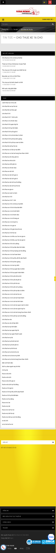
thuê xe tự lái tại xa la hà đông (11, 417)
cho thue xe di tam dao (9, 168)
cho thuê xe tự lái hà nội (9, 348)
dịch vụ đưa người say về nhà (11, 366)
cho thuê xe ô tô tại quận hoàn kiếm (13, 272)
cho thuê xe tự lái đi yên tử (10, 345)
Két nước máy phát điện (9, 88)
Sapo (11, 538)
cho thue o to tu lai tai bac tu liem (12, 135)
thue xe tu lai (6, 402)
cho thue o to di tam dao (9, 121)
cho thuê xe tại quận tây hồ (10, 330)
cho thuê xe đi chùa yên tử (10, 157)
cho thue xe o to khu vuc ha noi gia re (13, 236)
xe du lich (5, 420)
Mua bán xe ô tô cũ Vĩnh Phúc (11, 76)
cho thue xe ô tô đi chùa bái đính (12, 207)
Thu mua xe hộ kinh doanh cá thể (12, 82)
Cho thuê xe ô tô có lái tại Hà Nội (12, 58)
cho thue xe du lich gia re (10, 175)
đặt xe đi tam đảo (7, 363)
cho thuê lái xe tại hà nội (9, 106)
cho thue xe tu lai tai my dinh (11, 355)
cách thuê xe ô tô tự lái (9, 103)
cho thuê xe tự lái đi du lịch (10, 341)
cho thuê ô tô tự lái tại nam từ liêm (12, 142)
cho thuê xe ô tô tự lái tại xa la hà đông (14, 316)
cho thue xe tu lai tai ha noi (10, 352)
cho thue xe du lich (8, 171)
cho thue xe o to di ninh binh (10, 211)
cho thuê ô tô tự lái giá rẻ (9, 131)
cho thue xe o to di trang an (10, 218)
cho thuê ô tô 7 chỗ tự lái (9, 117)
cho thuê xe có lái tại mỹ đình (11, 149)
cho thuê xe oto (7, 319)
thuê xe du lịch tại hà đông (10, 384)
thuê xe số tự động (8, 399)
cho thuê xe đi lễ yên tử (9, 164)
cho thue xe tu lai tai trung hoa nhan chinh (15, 359)
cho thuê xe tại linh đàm (9, 327)
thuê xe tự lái (6, 406)
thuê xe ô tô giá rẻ (7, 388)
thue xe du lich (6, 373)
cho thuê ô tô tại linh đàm (10, 128)
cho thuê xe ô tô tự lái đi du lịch (11, 276)
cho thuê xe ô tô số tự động (10, 243)
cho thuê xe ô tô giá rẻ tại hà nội (12, 229)
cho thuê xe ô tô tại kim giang (11, 261)
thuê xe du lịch (6, 377)
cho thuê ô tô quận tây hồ (10, 124)
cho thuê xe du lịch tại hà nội (11, 186)
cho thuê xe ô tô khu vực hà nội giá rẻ (13, 240)
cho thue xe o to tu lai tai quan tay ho (13, 308)
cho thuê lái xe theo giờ (9, 110)
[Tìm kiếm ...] (28, 24)
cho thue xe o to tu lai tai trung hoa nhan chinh (16, 312)
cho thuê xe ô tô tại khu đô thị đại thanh (14, 258)
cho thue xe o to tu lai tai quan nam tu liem (15, 305)
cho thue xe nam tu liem (9, 193)
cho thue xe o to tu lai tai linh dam (12, 301)
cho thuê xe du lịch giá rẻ (10, 178)
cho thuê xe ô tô (7, 196)
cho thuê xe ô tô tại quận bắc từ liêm (13, 269)
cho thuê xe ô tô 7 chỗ (9, 200)
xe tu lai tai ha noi (7, 424)
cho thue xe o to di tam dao (10, 215)
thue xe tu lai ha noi (8, 410)
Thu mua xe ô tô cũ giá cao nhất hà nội (14, 70)
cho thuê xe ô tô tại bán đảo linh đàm (13, 247)
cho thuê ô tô (6, 113)
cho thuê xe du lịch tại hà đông (11, 182)
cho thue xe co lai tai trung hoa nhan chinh (15, 153)
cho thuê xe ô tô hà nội (9, 233)
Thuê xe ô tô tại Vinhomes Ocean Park (14, 64)
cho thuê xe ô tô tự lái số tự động (12, 287)
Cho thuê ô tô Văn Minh (21, 535)
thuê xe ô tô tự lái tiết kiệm (10, 395)
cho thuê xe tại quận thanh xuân (12, 334)
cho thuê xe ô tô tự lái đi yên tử (11, 280)
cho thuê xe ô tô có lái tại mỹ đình (12, 204)
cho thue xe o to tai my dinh (10, 265)
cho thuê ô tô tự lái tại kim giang (12, 139)
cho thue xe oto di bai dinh (10, 323)
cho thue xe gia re (7, 189)
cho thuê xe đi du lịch (8, 160)
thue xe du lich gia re (8, 381)
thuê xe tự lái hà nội (8, 413)
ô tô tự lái (5, 370)
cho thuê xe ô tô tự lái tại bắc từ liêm (13, 290)
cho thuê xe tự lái (7, 337)
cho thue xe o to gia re (9, 225)
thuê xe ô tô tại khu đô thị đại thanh (13, 392)
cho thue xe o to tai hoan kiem (11, 254)
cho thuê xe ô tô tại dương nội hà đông (14, 251)
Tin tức (11, 29)
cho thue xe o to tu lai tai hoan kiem (13, 298)
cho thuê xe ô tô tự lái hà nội (11, 283)
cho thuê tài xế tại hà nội (9, 146)
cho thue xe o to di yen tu (10, 222)
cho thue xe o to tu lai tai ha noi (12, 294)
